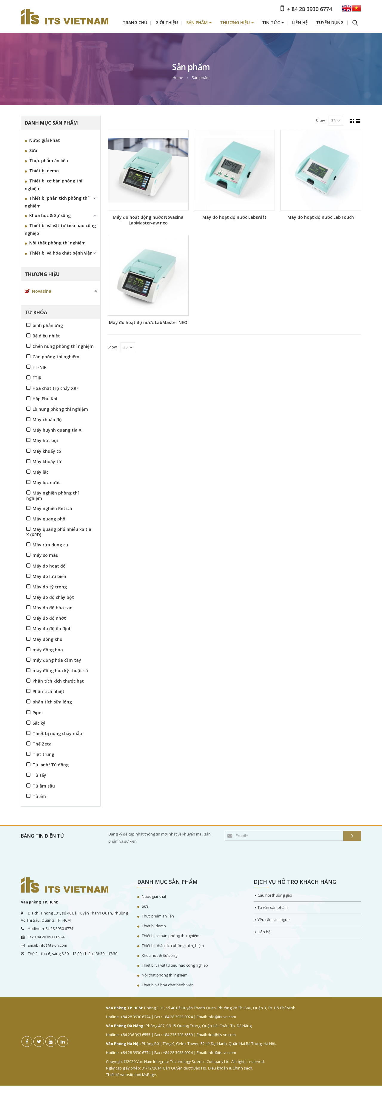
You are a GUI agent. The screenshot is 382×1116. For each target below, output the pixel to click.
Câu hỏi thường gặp (275, 895)
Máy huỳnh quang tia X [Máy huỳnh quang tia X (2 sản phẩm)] (57, 430)
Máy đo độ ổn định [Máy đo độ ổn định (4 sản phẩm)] (52, 628)
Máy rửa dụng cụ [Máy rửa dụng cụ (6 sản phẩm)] (50, 545)
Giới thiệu (166, 22)
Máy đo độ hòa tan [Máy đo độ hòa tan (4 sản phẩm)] (53, 607)
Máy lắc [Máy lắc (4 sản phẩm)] (40, 472)
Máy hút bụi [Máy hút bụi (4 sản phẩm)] (45, 440)
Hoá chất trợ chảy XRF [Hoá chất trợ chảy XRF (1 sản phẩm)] (55, 388)
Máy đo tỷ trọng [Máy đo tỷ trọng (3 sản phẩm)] (50, 587)
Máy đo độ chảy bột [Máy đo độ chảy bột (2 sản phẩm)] (53, 597)
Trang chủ (135, 22)
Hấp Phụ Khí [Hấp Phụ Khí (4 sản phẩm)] (45, 399)
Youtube (50, 1041)
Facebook (26, 1041)
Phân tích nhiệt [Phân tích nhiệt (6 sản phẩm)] (48, 691)
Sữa (33, 150)
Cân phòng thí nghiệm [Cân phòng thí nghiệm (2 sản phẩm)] (56, 356)
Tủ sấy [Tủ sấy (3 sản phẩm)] (39, 775)
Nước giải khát (44, 140)
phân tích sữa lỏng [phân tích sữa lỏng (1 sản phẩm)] (52, 702)
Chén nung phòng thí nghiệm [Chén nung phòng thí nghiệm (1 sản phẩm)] (63, 346)
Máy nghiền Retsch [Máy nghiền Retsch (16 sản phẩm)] (52, 508)
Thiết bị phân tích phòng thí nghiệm (57, 202)
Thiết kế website (120, 1074)
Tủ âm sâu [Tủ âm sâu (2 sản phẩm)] (44, 786)
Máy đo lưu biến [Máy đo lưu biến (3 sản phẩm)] (49, 576)
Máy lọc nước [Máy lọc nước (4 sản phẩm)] (46, 482)
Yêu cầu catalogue (274, 919)
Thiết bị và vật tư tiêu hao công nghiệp (60, 229)
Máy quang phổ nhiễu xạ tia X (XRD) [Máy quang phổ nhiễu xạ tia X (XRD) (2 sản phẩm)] (58, 531)
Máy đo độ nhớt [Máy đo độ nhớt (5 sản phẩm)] (49, 618)
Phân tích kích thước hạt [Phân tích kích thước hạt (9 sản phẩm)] (58, 681)
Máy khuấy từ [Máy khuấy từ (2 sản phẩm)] (47, 461)
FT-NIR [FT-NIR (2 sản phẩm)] (40, 367)
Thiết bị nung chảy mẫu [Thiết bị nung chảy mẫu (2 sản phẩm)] (57, 733)
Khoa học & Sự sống (50, 215)
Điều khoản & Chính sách (230, 1068)
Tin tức (271, 22)
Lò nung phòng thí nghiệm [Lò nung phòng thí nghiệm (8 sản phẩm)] (60, 409)
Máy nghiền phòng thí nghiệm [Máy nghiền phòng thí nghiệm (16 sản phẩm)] (52, 495)
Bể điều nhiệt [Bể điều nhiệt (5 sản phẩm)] (46, 336)
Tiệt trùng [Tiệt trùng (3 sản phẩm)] (43, 754)
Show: (321, 120)
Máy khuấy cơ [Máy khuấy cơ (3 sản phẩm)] (47, 451)
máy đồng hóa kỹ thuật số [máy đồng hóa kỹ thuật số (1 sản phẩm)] (60, 670)
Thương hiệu (235, 22)
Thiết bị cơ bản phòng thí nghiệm (53, 184)
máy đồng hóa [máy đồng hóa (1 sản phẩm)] (48, 649)
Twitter (38, 1041)
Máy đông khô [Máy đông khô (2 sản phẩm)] (47, 639)
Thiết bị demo (44, 170)
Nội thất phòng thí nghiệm (57, 243)
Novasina (41, 291)
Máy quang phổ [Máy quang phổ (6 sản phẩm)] (49, 519)
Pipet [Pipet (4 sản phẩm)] (38, 712)
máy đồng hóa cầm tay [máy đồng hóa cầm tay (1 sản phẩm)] (57, 660)
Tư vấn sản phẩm (273, 907)
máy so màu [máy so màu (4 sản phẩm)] (45, 555)
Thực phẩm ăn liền (48, 160)
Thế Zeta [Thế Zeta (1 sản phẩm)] (42, 744)
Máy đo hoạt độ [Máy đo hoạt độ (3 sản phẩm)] (49, 566)
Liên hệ (300, 22)
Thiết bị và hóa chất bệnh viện (61, 253)
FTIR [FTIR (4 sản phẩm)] (37, 378)
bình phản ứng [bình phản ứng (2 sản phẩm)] (48, 325)
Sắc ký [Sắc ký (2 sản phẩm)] (39, 723)
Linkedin (62, 1041)
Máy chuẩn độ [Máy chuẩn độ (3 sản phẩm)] (47, 419)
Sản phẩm (197, 22)
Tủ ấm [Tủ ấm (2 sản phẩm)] (39, 796)
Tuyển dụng (330, 22)
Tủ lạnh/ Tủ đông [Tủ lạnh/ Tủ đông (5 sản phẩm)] (51, 765)
